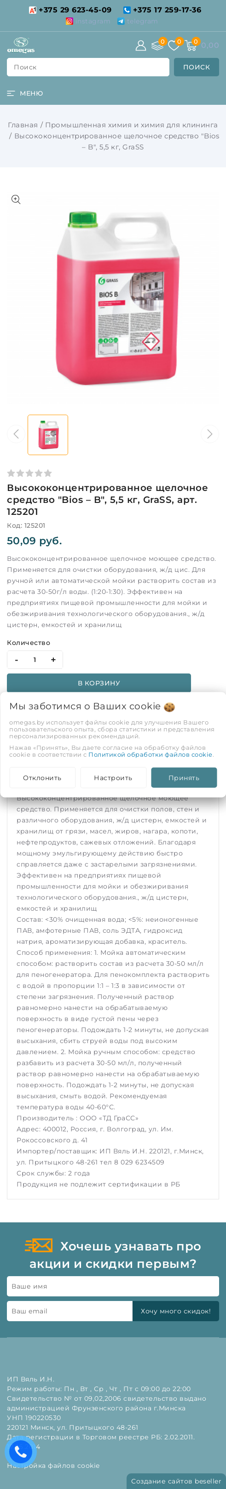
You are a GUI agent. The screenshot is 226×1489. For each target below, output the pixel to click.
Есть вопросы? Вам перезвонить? (23, 1455)
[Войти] (141, 45)
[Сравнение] (157, 45)
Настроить (113, 777)
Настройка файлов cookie (53, 1465)
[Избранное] (174, 45)
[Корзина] (191, 45)
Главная (23, 124)
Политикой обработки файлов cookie (150, 754)
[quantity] (35, 659)
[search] (197, 67)
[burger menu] (25, 93)
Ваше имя (29, 1286)
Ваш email (30, 1311)
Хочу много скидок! (176, 1311)
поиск (25, 67)
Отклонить (42, 777)
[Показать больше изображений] (16, 199)
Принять (184, 777)
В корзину (99, 683)
